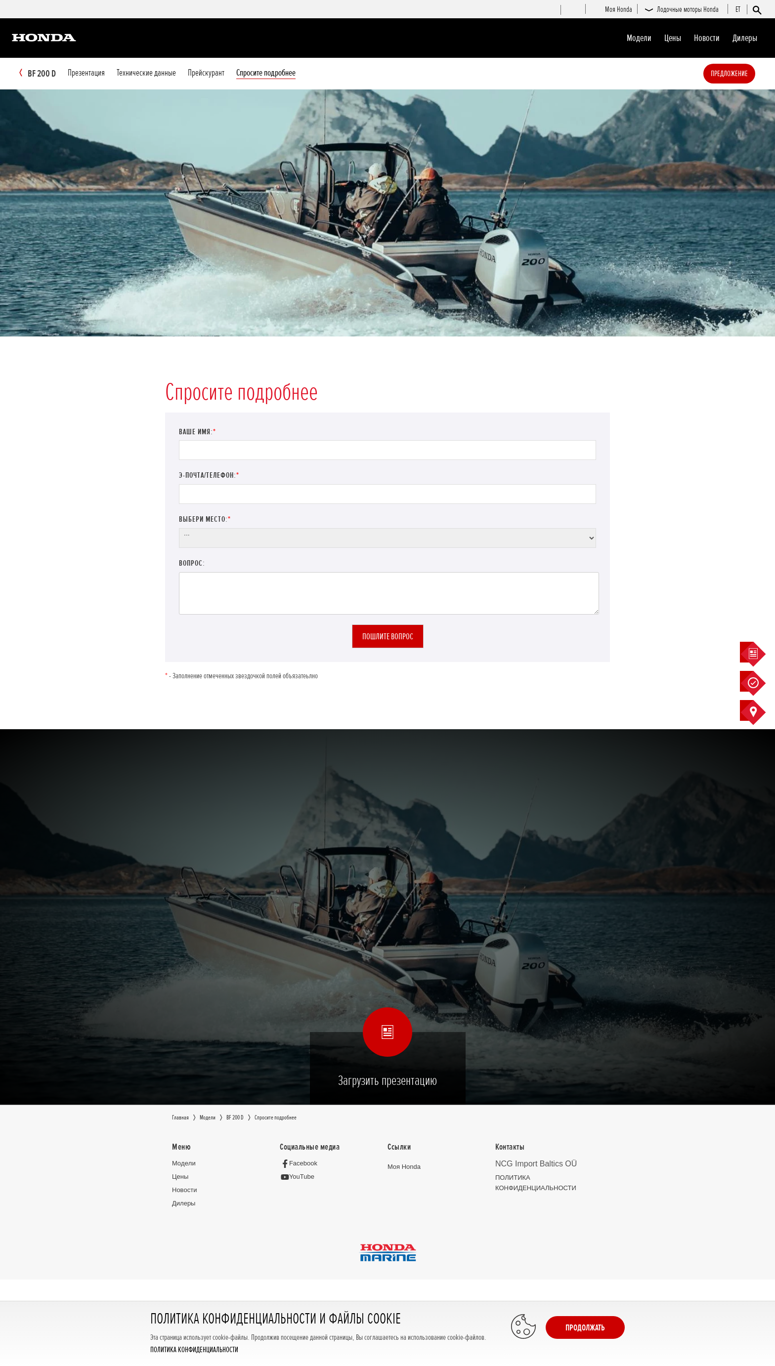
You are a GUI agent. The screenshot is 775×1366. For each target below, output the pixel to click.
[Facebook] (301, 1163)
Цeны (672, 38)
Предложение (744, 74)
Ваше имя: (197, 432)
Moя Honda (404, 1167)
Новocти (707, 38)
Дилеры (744, 38)
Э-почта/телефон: (209, 476)
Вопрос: (192, 564)
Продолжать (585, 1327)
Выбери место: (205, 520)
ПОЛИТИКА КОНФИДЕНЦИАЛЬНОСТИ (194, 1350)
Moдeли (639, 38)
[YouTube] (300, 1177)
